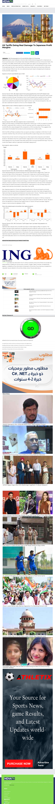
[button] (32, 4)
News (8, 6)
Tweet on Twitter (27, 52)
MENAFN (5, 58)
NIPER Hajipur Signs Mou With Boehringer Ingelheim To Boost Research (25, 484)
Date (4, 52)
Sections (46, 6)
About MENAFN (7, 795)
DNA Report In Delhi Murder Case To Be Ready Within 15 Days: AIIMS (24, 544)
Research (33, 6)
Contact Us (6, 792)
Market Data (25, 6)
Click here (12, 782)
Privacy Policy (6, 790)
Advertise (6, 794)
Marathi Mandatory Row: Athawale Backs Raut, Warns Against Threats (24, 424)
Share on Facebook (19, 52)
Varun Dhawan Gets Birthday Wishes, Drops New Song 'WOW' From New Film (27, 514)
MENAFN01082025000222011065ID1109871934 (15, 240)
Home (3, 6)
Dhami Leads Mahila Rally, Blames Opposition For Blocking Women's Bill (25, 604)
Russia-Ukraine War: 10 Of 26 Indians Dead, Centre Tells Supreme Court (24, 634)
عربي (29, 4)
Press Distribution (15, 6)
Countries (39, 6)
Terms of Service (7, 789)
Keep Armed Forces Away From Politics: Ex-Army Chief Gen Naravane (24, 454)
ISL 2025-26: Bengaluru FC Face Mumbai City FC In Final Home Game (24, 574)
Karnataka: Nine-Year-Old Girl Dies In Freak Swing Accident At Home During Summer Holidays (26, 665)
